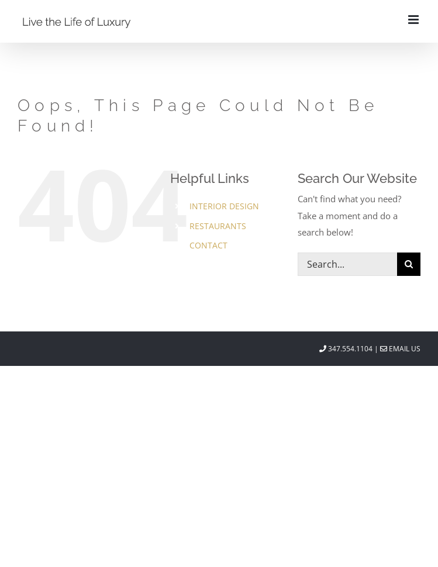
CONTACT (208, 245)
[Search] (408, 264)
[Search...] (347, 264)
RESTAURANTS (217, 225)
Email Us (400, 349)
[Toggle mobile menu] (414, 19)
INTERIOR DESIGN (224, 206)
